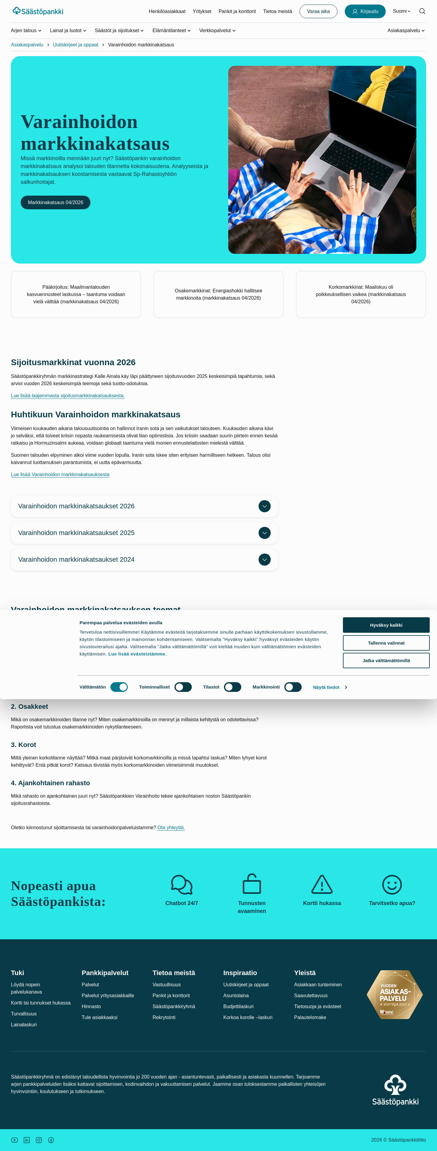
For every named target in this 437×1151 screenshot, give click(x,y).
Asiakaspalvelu (27, 44)
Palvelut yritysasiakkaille (108, 995)
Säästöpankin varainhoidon (40, 623)
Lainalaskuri (24, 1024)
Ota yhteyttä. (171, 827)
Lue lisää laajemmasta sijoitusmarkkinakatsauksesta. (68, 395)
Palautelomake (310, 1017)
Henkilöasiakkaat (167, 11)
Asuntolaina (236, 995)
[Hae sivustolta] (422, 11)
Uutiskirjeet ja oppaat (75, 44)
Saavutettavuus (310, 995)
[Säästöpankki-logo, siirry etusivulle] (38, 11)
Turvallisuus (24, 1013)
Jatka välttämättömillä (386, 1112)
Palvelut (90, 984)
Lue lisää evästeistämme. (137, 1105)
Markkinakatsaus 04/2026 (55, 202)
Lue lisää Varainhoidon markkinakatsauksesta (60, 474)
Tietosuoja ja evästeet (317, 1006)
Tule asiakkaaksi (99, 1017)
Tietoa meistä (277, 11)
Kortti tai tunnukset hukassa (41, 1002)
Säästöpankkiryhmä (174, 1006)
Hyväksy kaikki (386, 1076)
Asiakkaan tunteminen (318, 984)
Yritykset (202, 11)
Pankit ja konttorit (237, 11)
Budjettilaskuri (238, 1006)
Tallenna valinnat (386, 1094)
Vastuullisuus (167, 984)
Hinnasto (91, 1006)
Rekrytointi (164, 1017)
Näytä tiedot (326, 1139)
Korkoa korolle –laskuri (248, 1017)
